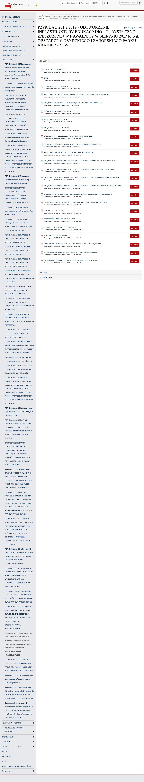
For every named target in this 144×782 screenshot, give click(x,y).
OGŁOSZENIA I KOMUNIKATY (12, 36)
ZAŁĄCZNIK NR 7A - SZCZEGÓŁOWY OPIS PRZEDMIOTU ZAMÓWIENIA (91, 136)
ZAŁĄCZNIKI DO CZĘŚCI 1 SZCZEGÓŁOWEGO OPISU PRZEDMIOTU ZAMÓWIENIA (91, 144)
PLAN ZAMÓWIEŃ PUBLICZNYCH (15, 50)
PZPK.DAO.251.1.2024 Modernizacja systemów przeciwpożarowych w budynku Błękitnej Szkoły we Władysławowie (18, 179)
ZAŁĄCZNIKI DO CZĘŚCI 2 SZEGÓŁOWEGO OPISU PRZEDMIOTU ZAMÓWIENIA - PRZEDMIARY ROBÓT (91, 169)
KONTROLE (6, 741)
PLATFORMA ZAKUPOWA (12, 55)
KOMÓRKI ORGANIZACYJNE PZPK (14, 26)
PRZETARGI (8, 59)
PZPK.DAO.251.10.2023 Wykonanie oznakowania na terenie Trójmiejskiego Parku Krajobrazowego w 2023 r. (19, 210)
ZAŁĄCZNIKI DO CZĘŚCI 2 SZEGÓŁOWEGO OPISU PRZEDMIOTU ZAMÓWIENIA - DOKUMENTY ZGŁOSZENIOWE (91, 186)
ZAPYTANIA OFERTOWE (13, 723)
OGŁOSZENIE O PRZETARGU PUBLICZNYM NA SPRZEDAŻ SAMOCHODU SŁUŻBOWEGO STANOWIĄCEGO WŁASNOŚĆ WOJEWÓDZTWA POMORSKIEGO (16, 122)
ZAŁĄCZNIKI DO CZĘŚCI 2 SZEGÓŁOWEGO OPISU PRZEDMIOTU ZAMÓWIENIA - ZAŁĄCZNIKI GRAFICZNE (91, 161)
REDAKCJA (6, 751)
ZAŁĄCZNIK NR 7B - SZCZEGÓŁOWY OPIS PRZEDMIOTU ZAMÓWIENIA (91, 152)
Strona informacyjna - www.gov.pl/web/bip (16, 766)
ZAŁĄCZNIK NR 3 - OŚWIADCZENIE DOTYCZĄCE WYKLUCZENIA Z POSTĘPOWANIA (91, 103)
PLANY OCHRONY (8, 41)
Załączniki (44, 61)
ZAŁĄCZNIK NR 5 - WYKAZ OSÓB (91, 119)
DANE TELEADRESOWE (11, 17)
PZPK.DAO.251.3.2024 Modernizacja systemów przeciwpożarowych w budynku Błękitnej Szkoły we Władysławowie (18, 137)
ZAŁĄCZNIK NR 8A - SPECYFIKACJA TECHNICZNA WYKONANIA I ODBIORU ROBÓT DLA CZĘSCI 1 (91, 194)
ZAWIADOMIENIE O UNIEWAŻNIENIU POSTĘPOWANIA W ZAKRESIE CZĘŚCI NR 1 (91, 252)
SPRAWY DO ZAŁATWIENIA (12, 746)
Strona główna (42, 15)
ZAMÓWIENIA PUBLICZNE (11, 46)
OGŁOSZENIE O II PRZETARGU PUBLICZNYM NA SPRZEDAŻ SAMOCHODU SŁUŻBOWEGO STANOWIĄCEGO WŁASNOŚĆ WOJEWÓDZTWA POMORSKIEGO (16, 102)
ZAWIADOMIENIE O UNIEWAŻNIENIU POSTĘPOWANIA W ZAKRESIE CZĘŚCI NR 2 (91, 260)
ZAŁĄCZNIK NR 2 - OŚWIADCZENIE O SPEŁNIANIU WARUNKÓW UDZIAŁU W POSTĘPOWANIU (91, 94)
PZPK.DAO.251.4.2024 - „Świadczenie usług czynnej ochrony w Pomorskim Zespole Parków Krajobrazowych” (19, 679)
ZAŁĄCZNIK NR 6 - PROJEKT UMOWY (91, 128)
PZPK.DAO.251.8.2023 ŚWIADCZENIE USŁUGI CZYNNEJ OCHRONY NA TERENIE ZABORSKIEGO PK (17, 238)
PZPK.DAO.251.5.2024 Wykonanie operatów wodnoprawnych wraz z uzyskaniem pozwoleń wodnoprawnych (19, 86)
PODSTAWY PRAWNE (10, 22)
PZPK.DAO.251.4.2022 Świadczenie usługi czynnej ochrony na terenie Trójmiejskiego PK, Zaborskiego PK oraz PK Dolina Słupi (19, 369)
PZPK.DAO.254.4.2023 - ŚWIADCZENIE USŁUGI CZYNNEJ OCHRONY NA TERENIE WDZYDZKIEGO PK (18, 290)
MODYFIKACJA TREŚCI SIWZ (91, 210)
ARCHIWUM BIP (8, 756)
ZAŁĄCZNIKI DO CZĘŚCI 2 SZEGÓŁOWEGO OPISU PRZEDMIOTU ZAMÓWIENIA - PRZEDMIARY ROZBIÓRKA (91, 177)
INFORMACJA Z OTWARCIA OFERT (91, 235)
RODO (4, 761)
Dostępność (6, 771)
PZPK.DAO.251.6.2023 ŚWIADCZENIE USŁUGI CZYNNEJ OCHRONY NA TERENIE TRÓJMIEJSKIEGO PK (17, 262)
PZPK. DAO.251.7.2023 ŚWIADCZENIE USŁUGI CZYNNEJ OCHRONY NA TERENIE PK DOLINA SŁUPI (18, 250)
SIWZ (91, 78)
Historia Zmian (46, 277)
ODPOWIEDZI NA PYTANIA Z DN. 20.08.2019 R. (91, 227)
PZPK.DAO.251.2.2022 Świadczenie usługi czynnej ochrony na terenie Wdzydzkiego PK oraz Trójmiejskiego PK (19, 411)
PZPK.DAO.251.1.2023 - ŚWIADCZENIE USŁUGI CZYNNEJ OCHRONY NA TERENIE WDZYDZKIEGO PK (18, 333)
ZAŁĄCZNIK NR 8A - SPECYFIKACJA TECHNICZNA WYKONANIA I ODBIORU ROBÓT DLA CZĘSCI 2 (91, 202)
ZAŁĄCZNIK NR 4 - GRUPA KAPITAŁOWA (91, 111)
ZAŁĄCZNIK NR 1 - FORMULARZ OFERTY (91, 86)
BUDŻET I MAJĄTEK (9, 31)
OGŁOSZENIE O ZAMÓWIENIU (91, 70)
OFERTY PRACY (8, 737)
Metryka (43, 272)
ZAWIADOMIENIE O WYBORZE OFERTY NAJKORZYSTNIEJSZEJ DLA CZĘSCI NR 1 (91, 244)
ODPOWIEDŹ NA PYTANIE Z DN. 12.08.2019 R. (91, 219)
